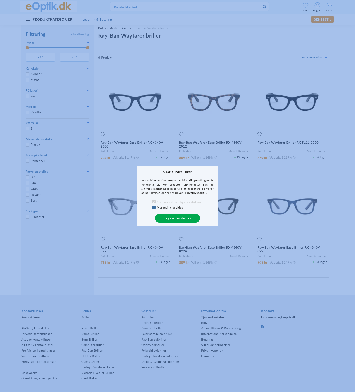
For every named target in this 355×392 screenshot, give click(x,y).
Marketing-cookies (170, 207)
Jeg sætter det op (177, 218)
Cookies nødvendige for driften (179, 202)
